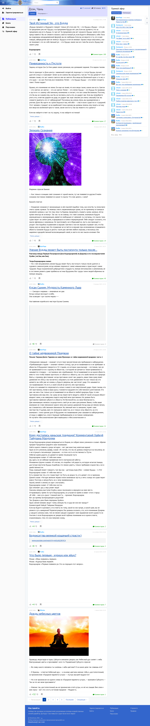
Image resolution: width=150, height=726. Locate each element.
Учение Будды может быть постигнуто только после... (63, 250)
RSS (104, 8)
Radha (41, 127)
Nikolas (41, 610)
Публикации (9, 19)
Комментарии (116, 13)
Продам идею (120, 106)
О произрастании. (121, 33)
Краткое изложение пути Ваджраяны (128, 130)
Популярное (42, 13)
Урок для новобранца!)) (123, 68)
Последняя (70, 700)
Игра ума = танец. (121, 44)
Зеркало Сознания (40, 130)
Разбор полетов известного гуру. (126, 101)
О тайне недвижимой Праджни (49, 353)
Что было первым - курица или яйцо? (52, 555)
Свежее (32, 13)
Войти (6, 8)
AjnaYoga (42, 20)
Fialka (41, 552)
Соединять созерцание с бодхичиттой (128, 117)
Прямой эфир (9, 31)
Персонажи (8, 27)
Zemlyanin (119, 25)
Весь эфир (114, 135)
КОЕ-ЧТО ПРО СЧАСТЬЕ (123, 27)
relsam (118, 30)
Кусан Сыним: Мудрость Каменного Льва (55, 287)
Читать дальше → (35, 116)
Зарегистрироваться (12, 12)
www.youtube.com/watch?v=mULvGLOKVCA (49, 540)
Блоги (6, 23)
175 (85, 8)
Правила (133, 711)
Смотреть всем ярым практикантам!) (127, 73)
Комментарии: (98, 54)
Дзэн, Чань (32, 19)
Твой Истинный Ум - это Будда (48, 23)
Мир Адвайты (33, 708)
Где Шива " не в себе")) (123, 38)
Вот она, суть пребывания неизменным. (128, 84)
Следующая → (82, 700)
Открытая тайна (121, 79)
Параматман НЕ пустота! (123, 95)
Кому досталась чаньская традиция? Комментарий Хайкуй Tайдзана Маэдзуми (66, 436)
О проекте (134, 708)
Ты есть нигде (120, 62)
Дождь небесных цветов (44, 614)
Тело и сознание (121, 90)
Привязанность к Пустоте (45, 63)
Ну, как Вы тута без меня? (124, 57)
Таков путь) (119, 112)
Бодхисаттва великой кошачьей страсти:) (55, 535)
